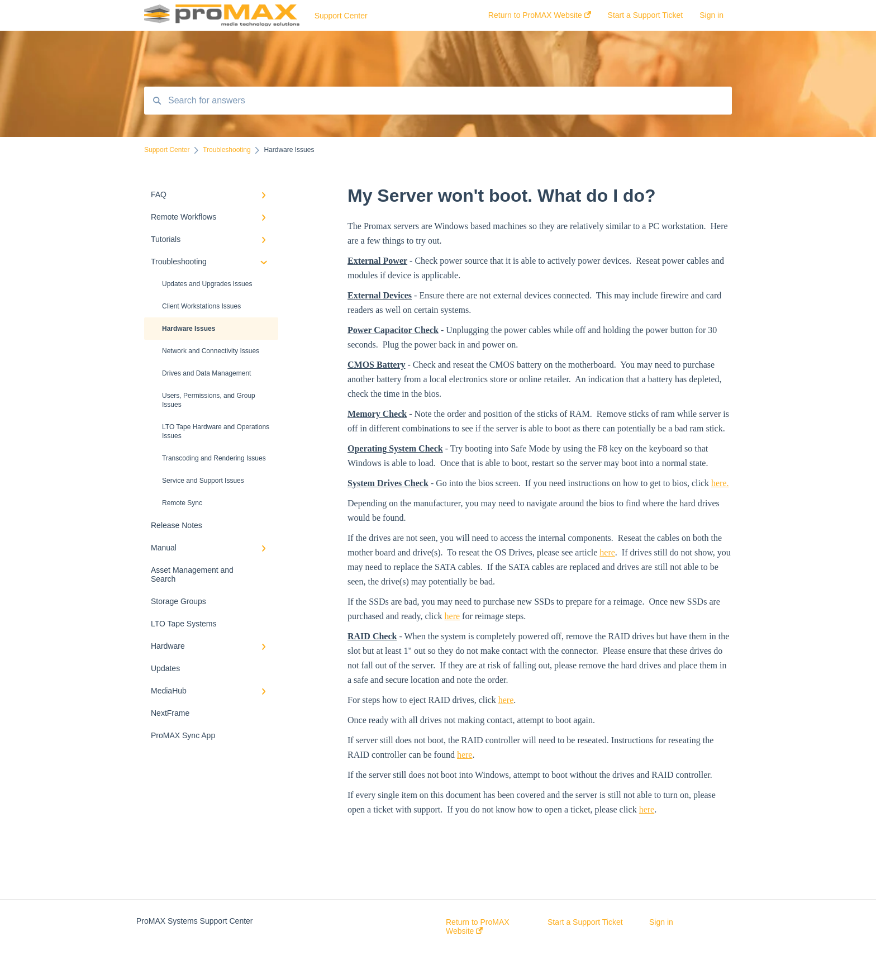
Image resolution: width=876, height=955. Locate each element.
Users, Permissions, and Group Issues (208, 400)
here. (720, 483)
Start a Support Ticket (585, 922)
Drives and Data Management (206, 373)
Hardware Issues (188, 328)
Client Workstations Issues (201, 306)
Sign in (661, 922)
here (607, 552)
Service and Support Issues (203, 480)
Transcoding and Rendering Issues (214, 458)
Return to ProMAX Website (478, 926)
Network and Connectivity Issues (210, 351)
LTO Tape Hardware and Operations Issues (215, 431)
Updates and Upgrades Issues (207, 284)
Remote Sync (182, 503)
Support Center (341, 15)
